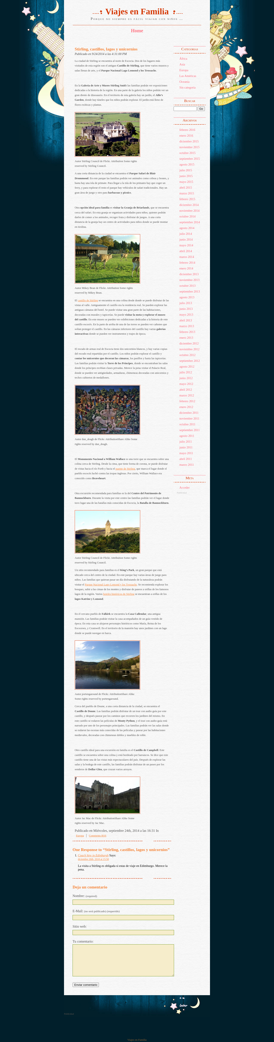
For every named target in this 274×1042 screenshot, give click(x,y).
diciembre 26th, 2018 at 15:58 (93, 859)
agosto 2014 (186, 228)
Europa (183, 70)
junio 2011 (185, 447)
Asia (182, 64)
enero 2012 (186, 407)
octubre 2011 (187, 424)
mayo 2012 (186, 384)
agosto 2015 (186, 164)
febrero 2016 (187, 130)
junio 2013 (186, 308)
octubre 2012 (187, 355)
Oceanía (184, 81)
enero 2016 (186, 135)
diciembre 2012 (189, 343)
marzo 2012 (186, 395)
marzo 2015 (186, 193)
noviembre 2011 (189, 418)
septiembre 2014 (189, 222)
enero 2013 (186, 337)
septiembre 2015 (189, 158)
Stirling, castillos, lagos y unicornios (106, 49)
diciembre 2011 (188, 412)
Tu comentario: (83, 941)
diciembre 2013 (189, 274)
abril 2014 (185, 251)
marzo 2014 (186, 257)
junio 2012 (186, 378)
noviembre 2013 (189, 280)
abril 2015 (185, 187)
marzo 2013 (186, 326)
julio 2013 (185, 303)
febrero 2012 (187, 401)
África (183, 58)
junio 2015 (186, 176)
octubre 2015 (187, 153)
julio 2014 (185, 233)
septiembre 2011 (189, 430)
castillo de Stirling (88, 300)
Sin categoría (187, 87)
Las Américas (187, 76)
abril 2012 (185, 389)
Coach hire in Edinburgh (93, 855)
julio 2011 (185, 441)
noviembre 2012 (189, 349)
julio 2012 (185, 372)
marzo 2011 (186, 464)
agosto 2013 (186, 297)
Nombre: (85, 896)
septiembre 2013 (189, 291)
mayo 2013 (186, 314)
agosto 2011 (186, 435)
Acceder (184, 487)
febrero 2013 (187, 332)
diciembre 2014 (189, 205)
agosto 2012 (186, 366)
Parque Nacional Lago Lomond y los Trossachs (111, 584)
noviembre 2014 (189, 210)
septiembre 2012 (189, 360)
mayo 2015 (186, 181)
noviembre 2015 (189, 147)
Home (137, 30)
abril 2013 (185, 320)
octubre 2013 (187, 285)
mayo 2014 (186, 245)
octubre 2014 (187, 216)
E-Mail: (96, 911)
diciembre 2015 (189, 141)
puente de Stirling (125, 468)
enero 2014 (186, 268)
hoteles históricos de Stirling (118, 594)
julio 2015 (185, 170)
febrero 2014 (187, 262)
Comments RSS (97, 835)
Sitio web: (79, 926)
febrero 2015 (187, 199)
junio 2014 (186, 239)
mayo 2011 (186, 453)
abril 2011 (185, 459)
